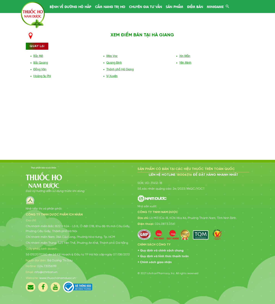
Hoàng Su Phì (42, 76)
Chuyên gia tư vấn (145, 6)
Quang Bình (114, 62)
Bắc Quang (40, 62)
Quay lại (37, 46)
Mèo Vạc (112, 56)
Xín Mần (184, 56)
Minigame (215, 6)
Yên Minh (185, 62)
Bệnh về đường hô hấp (70, 6)
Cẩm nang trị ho (110, 6)
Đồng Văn (39, 69)
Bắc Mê (38, 56)
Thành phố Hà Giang (120, 69)
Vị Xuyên (112, 76)
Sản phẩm (174, 6)
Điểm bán (195, 6)
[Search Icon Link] (227, 6)
